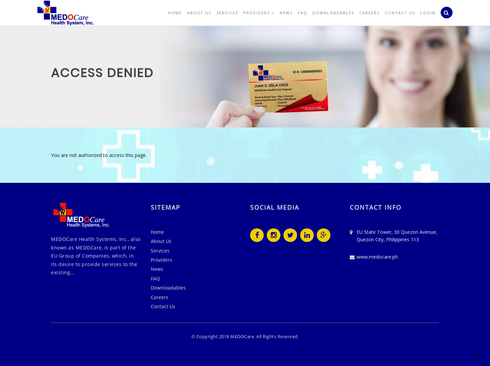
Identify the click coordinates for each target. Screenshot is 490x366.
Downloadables (333, 12)
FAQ (302, 12)
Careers (369, 12)
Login (428, 12)
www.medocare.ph (377, 257)
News (286, 12)
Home (175, 12)
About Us (199, 12)
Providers (259, 12)
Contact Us (400, 12)
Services (227, 12)
